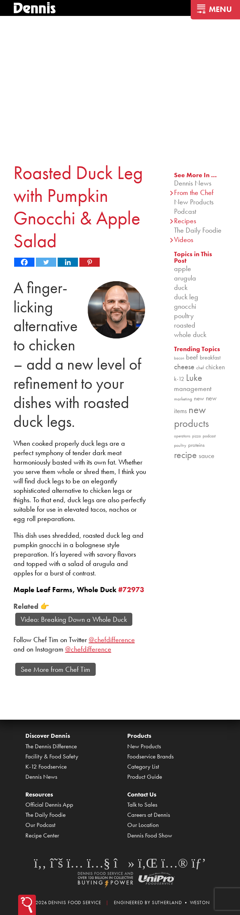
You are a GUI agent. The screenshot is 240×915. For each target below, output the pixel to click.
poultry (184, 315)
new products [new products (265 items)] (191, 416)
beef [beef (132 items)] (192, 357)
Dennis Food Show (149, 835)
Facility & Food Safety (51, 756)
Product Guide (144, 777)
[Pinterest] (89, 262)
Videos (183, 239)
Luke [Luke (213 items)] (194, 377)
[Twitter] (46, 262)
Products (139, 736)
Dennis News (192, 183)
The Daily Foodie (198, 230)
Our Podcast (40, 825)
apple (182, 268)
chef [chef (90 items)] (200, 368)
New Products (194, 202)
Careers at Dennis (148, 815)
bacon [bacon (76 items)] (179, 358)
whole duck (190, 334)
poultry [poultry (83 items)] (180, 445)
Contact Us (141, 794)
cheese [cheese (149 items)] (184, 366)
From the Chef (194, 192)
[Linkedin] (68, 262)
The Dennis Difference (51, 746)
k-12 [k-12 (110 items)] (179, 379)
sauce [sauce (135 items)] (206, 455)
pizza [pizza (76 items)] (196, 436)
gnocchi (185, 306)
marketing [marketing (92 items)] (183, 399)
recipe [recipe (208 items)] (185, 455)
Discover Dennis (47, 736)
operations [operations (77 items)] (182, 436)
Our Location (143, 825)
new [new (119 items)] (199, 398)
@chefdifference (112, 639)
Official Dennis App (49, 804)
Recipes (185, 220)
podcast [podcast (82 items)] (209, 436)
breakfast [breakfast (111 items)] (210, 357)
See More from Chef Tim (55, 669)
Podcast (185, 211)
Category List (143, 766)
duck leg (186, 296)
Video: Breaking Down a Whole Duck (74, 619)
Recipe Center (42, 835)
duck (180, 287)
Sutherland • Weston (181, 902)
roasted (184, 325)
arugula (185, 278)
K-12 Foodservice (46, 766)
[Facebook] (24, 262)
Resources (39, 794)
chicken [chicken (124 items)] (215, 367)
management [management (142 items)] (192, 388)
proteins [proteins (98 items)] (196, 445)
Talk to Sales (142, 804)
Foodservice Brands (150, 756)
